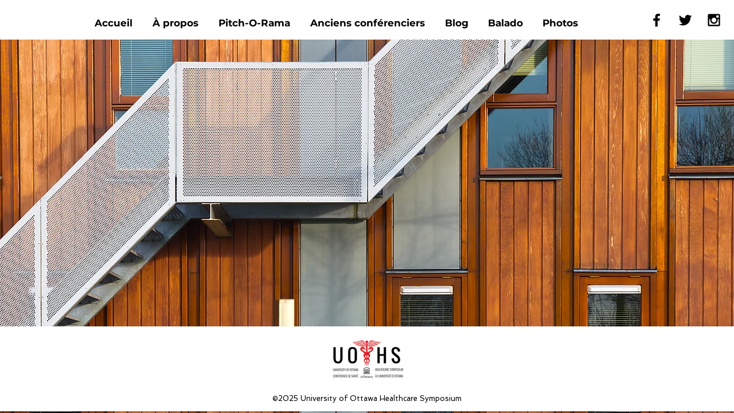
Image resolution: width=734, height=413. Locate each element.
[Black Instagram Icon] (714, 20)
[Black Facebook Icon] (656, 20)
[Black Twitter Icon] (685, 20)
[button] (369, 23)
